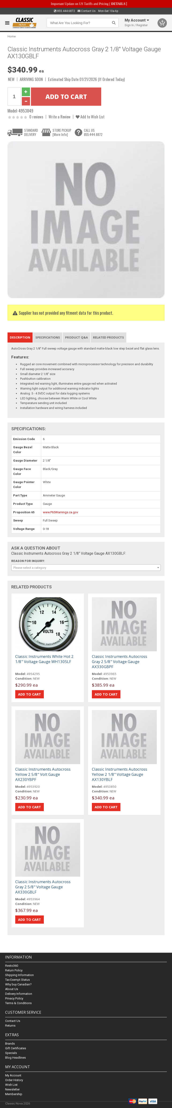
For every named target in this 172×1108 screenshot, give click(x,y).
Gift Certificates (15, 1048)
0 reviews (36, 117)
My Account (13, 1075)
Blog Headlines (15, 1057)
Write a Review (60, 117)
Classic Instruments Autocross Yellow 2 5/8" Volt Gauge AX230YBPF (43, 774)
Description (20, 337)
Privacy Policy (14, 998)
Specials (11, 1053)
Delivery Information (18, 994)
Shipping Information (19, 975)
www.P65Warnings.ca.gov (60, 512)
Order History (14, 1080)
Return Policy (13, 970)
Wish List (11, 1084)
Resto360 (11, 966)
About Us (11, 989)
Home (11, 36)
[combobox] (86, 567)
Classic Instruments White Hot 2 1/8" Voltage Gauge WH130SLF (44, 659)
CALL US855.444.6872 (93, 132)
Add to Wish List (90, 117)
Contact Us (87, 11)
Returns (10, 1026)
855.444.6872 (64, 11)
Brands (10, 1043)
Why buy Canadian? (18, 984)
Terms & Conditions (18, 1003)
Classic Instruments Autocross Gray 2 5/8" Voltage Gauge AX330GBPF (119, 661)
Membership (13, 1094)
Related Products (108, 337)
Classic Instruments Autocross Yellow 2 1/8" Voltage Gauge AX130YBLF (119, 774)
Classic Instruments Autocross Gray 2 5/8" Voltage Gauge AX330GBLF (43, 887)
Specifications (47, 337)
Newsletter (12, 1089)
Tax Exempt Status (17, 980)
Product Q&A (76, 337)
